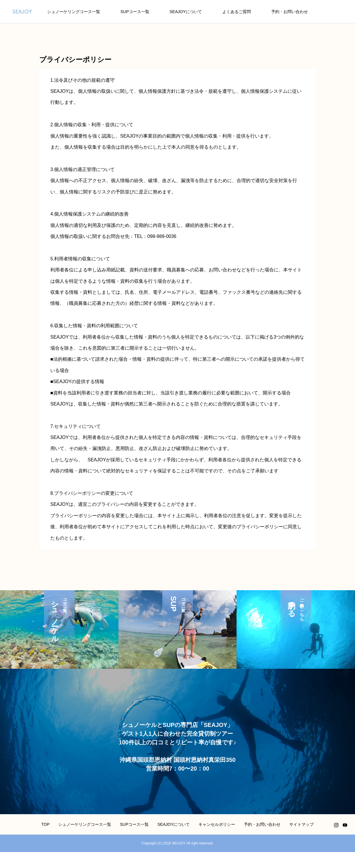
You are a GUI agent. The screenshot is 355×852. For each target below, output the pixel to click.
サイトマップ (301, 824)
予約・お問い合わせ (289, 11)
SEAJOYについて (186, 11)
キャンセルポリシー (216, 824)
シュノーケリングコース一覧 (73, 11)
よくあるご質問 (236, 11)
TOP (45, 824)
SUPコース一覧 (134, 11)
